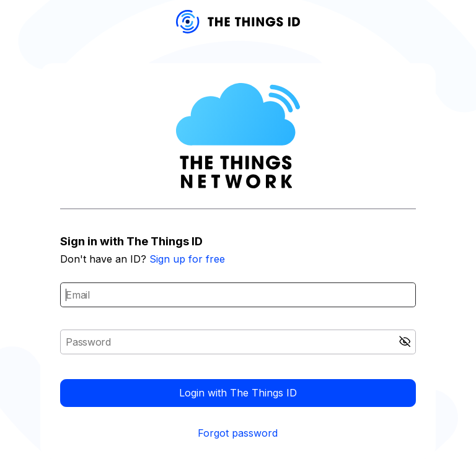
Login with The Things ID (238, 393)
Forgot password (238, 433)
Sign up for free (187, 259)
